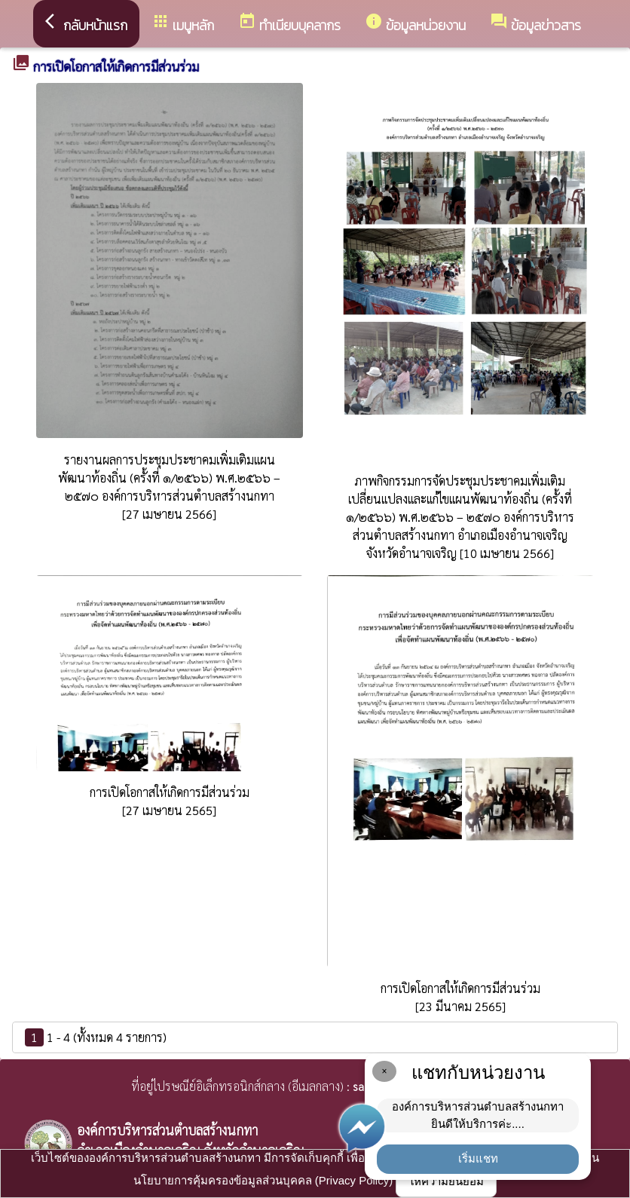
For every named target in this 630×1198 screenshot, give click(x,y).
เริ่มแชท (478, 1158)
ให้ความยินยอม (446, 1181)
